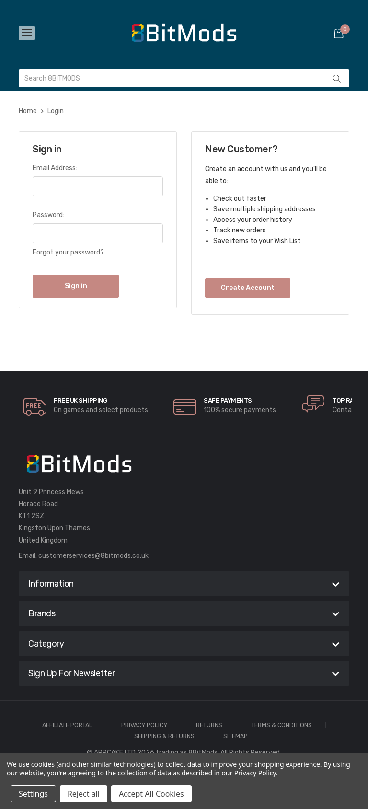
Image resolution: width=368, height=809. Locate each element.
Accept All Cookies (151, 793)
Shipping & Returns (164, 736)
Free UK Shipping (80, 400)
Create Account (248, 288)
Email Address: (55, 168)
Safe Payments (228, 400)
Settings (33, 793)
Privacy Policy (144, 725)
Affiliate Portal (67, 725)
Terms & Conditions (281, 725)
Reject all (84, 793)
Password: (48, 215)
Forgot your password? (68, 252)
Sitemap (235, 736)
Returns (209, 725)
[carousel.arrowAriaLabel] (34, 407)
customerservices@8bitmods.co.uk (93, 556)
